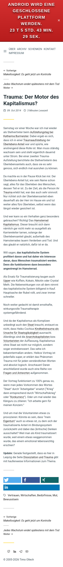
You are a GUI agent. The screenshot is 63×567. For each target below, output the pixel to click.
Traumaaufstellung (34, 140)
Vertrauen (13, 495)
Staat (31, 324)
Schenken (35, 49)
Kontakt (50, 49)
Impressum (16, 53)
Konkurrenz (17, 397)
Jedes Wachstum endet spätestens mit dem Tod (31, 86)
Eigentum (9, 421)
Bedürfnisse (44, 495)
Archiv (22, 49)
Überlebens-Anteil (13, 144)
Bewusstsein (11, 499)
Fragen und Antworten (16, 373)
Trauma (7, 192)
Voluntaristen (11, 340)
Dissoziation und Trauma (38, 457)
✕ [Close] (58, 20)
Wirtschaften (28, 495)
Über (12, 49)
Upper (6, 280)
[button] (12, 480)
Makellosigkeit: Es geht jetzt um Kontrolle (31, 72)
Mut (55, 495)
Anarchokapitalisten (38, 336)
